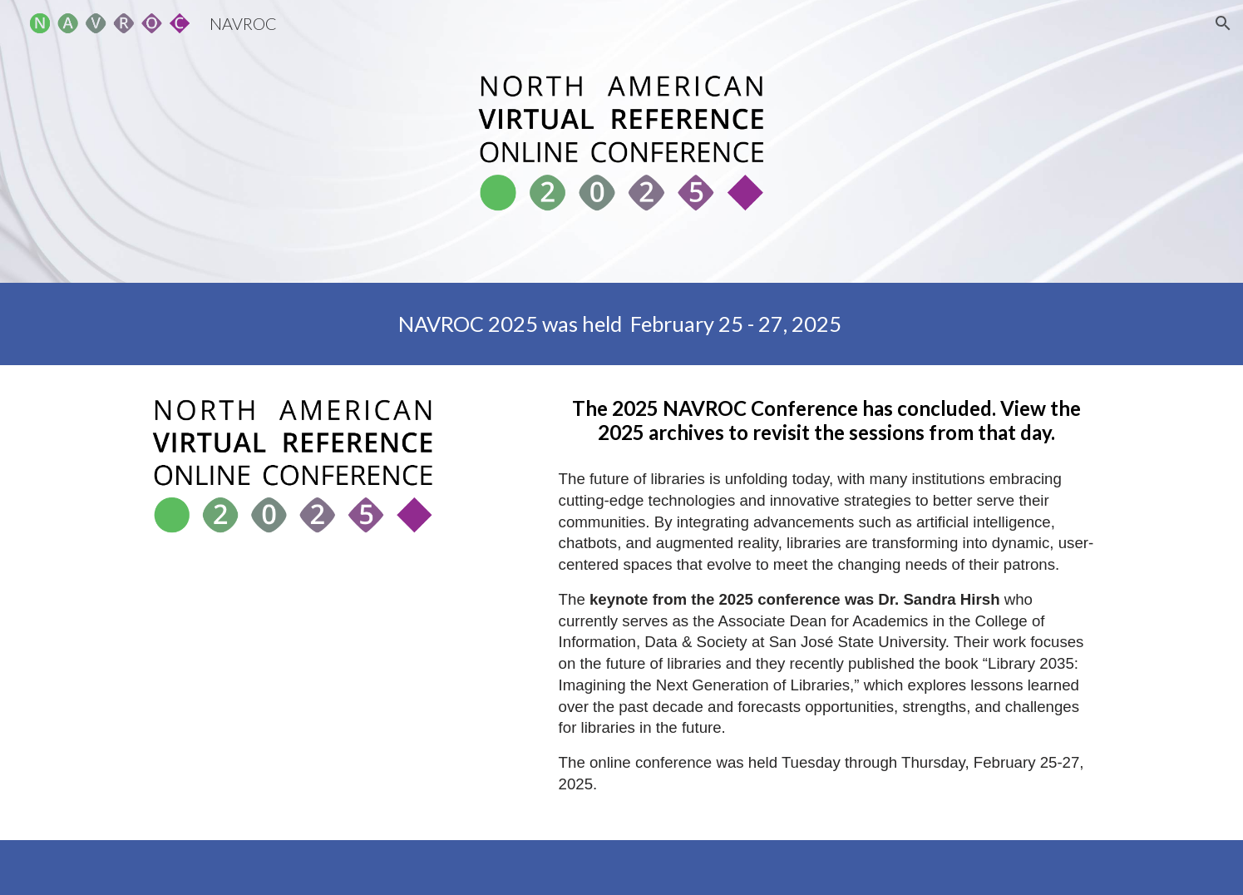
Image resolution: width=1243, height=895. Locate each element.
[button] (1223, 23)
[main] (621, 324)
